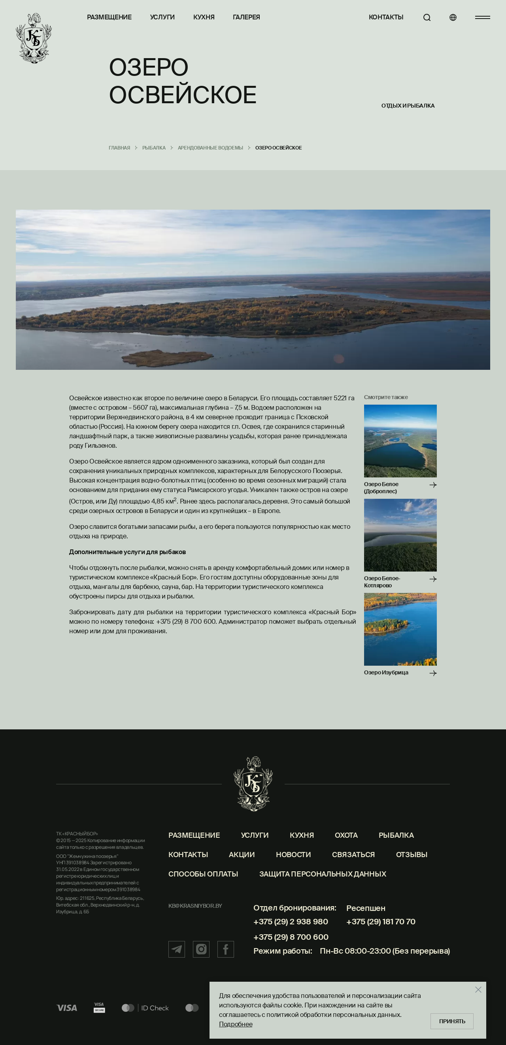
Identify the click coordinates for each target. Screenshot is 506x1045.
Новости (293, 855)
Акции (242, 855)
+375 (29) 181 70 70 (380, 922)
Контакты (385, 17)
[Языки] (452, 17)
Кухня (203, 17)
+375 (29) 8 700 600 (290, 937)
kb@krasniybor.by (195, 906)
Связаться (353, 855)
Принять (452, 1021)
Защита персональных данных (322, 874)
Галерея (246, 17)
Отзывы (412, 855)
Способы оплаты (203, 874)
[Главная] (34, 38)
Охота (346, 836)
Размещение (109, 17)
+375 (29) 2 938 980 (290, 922)
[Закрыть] (478, 990)
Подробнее (235, 1024)
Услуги (162, 17)
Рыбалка (396, 836)
